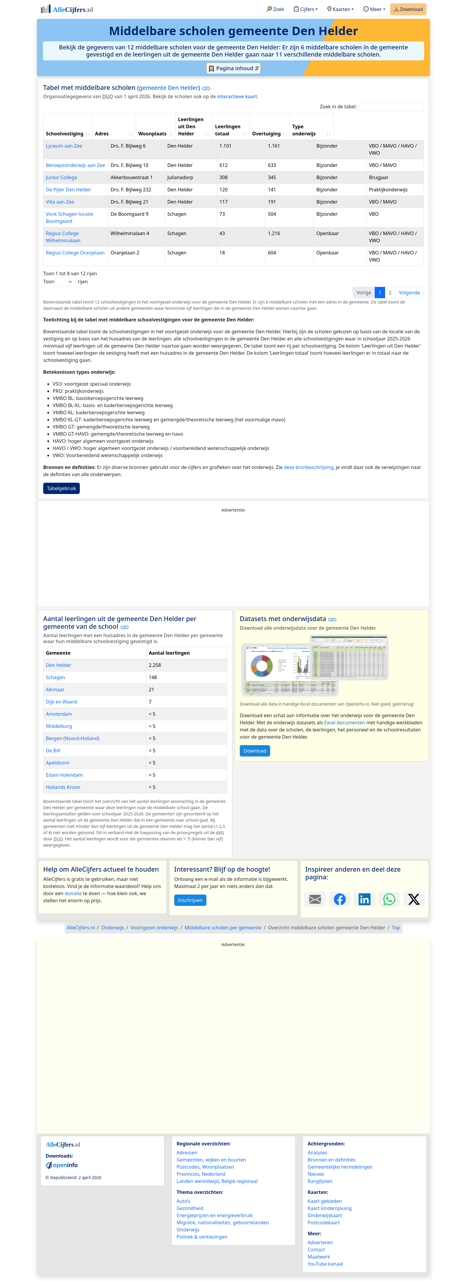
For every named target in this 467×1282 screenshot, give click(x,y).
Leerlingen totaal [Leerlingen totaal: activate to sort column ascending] (285, 123)
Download (408, 9)
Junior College (61, 170)
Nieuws (316, 1181)
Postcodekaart (324, 1229)
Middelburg (59, 733)
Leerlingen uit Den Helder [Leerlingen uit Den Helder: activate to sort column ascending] (227, 123)
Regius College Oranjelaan (75, 260)
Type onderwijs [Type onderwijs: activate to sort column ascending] (382, 126)
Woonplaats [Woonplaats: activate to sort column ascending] (179, 126)
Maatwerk (319, 1264)
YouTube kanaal (325, 1271)
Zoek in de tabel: (372, 106)
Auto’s (183, 1208)
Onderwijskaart (325, 1222)
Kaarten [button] (338, 9)
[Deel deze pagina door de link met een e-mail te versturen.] (315, 906)
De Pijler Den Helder (68, 189)
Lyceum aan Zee (64, 138)
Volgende (409, 299)
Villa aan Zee (60, 209)
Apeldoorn (57, 770)
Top (396, 934)
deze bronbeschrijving (308, 474)
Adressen (187, 1159)
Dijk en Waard (61, 709)
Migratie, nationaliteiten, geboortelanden (223, 1229)
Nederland (213, 1181)
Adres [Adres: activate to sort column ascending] (129, 126)
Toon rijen (65, 288)
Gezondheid (190, 1215)
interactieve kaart (237, 96)
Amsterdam (59, 721)
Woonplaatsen (218, 1174)
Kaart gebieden (325, 1208)
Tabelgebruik (61, 495)
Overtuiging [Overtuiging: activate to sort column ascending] (338, 126)
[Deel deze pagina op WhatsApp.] (389, 906)
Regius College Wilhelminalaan (80, 240)
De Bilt (53, 757)
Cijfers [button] (304, 9)
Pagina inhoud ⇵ (233, 68)
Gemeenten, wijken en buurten (211, 1167)
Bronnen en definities (332, 1167)
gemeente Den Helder (168, 88)
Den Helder (58, 672)
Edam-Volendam (64, 782)
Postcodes (188, 1174)
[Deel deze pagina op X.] (414, 906)
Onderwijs (188, 1236)
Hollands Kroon (63, 794)
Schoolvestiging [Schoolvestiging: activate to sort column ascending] (64, 126)
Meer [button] (372, 9)
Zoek (275, 9)
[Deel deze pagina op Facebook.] (340, 906)
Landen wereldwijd (198, 1188)
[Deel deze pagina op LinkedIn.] (364, 906)
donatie (73, 900)
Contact (316, 1256)
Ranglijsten (320, 1188)
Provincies (188, 1181)
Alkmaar (55, 696)
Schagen (55, 684)
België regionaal (239, 1188)
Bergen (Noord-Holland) (72, 745)
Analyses (317, 1159)
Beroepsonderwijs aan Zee (75, 158)
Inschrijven (190, 907)
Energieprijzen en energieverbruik (215, 1222)
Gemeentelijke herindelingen (340, 1174)
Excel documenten (344, 729)
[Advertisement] (233, 567)
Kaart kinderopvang (330, 1215)
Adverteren (320, 1249)
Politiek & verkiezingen (202, 1244)
